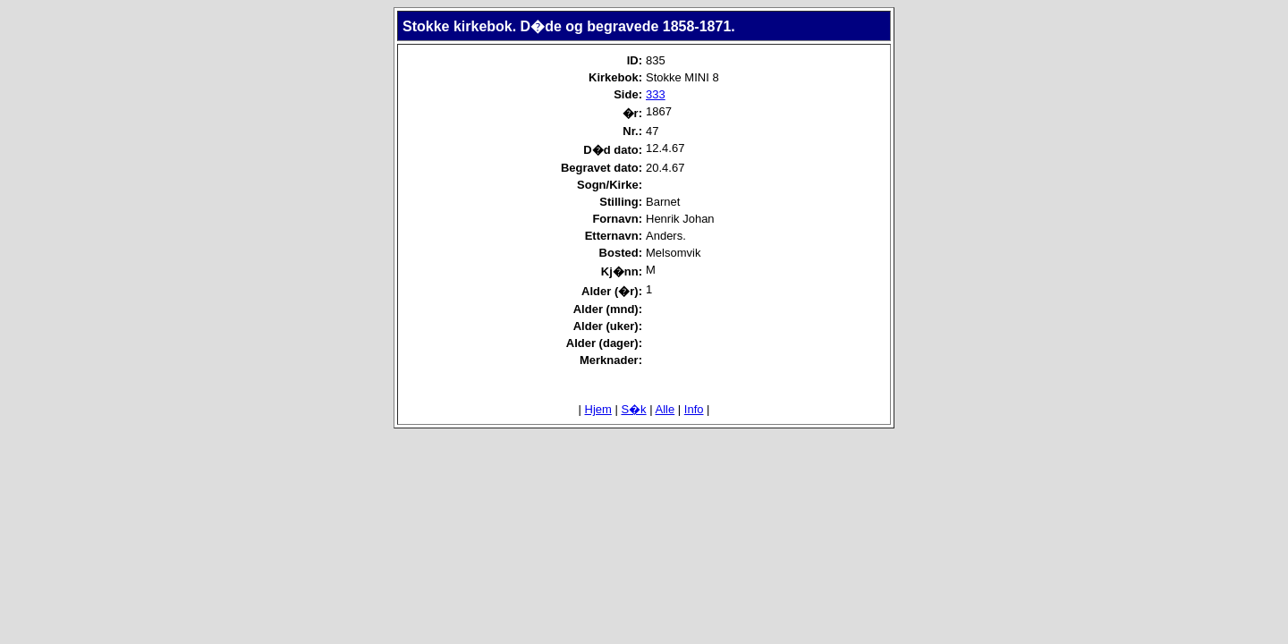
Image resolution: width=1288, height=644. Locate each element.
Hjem (598, 409)
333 (655, 94)
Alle (665, 409)
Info (694, 409)
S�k (633, 409)
